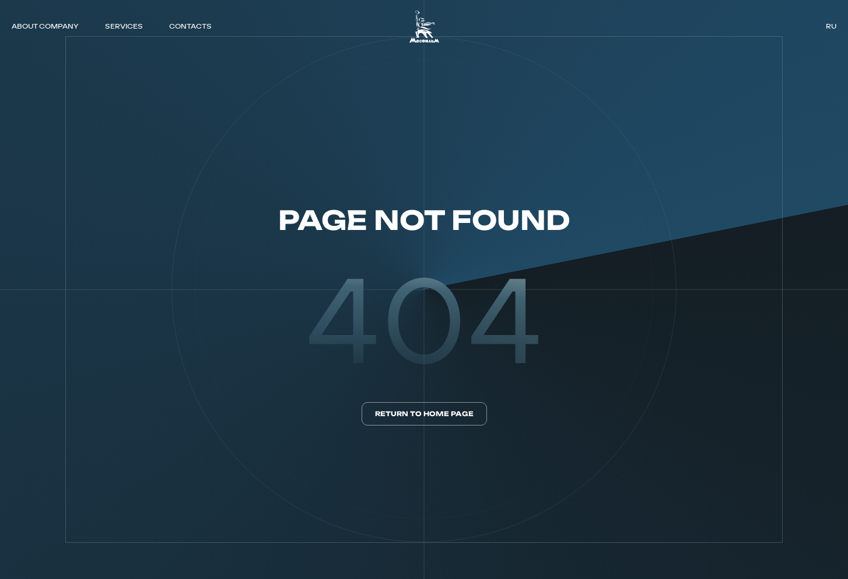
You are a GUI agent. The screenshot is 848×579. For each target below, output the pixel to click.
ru (831, 26)
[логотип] (424, 26)
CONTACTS (190, 26)
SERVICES (124, 26)
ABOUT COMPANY (45, 26)
